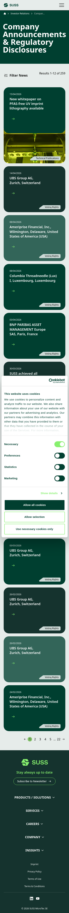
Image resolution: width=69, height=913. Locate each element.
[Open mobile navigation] (61, 5)
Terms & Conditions (34, 886)
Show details (49, 493)
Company (32, 837)
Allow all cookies (34, 504)
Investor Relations (20, 13)
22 (58, 739)
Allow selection (34, 516)
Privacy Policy (35, 871)
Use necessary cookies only (34, 529)
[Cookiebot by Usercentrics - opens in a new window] (49, 380)
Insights (32, 850)
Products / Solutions (32, 797)
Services (33, 811)
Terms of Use (34, 878)
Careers (32, 824)
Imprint (34, 864)
